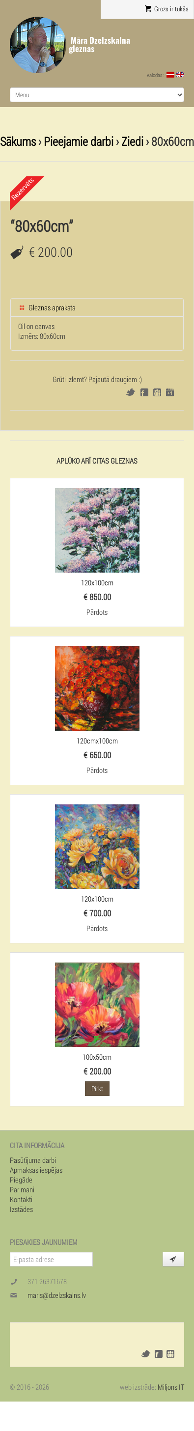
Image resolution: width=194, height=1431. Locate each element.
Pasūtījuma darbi (33, 1160)
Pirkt (97, 1088)
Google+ (170, 392)
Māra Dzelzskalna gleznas (99, 44)
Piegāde (21, 1179)
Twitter (130, 392)
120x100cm (97, 582)
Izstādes (21, 1209)
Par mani (22, 1189)
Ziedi (132, 141)
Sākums (18, 141)
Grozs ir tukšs (167, 8)
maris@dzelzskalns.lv (57, 1295)
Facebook (144, 392)
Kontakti (21, 1199)
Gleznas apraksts (46, 307)
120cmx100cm (97, 740)
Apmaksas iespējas (36, 1170)
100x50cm (97, 1057)
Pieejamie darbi (78, 141)
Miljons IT (171, 1387)
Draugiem (157, 392)
